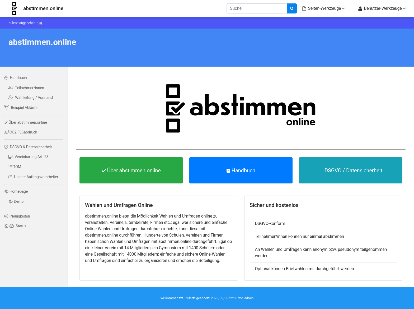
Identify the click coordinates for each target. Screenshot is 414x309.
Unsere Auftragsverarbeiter (33, 177)
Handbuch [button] (241, 170)
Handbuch (15, 78)
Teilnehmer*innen (26, 88)
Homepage (19, 191)
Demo (18, 201)
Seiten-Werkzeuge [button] (321, 8)
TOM (14, 167)
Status (18, 226)
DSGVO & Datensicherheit (28, 147)
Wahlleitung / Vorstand (30, 97)
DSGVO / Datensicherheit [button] (350, 170)
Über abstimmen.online (25, 122)
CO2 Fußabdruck (20, 132)
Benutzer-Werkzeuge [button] (380, 8)
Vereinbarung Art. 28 (28, 157)
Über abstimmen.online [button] (131, 170)
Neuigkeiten (17, 216)
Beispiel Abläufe (20, 107)
